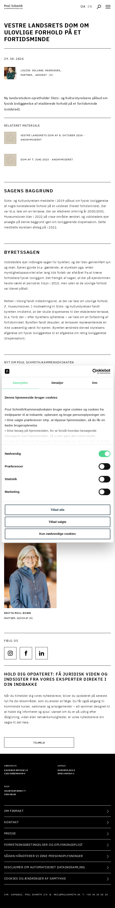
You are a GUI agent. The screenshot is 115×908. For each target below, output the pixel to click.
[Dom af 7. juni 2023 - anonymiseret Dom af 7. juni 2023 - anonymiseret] (53, 160)
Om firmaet (14, 811)
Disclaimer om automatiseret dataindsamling (44, 867)
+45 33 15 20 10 (97, 895)
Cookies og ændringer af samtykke (35, 878)
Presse (10, 833)
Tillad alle (57, 509)
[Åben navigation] (108, 7)
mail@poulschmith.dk (67, 895)
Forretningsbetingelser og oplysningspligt (43, 844)
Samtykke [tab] (20, 382)
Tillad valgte (57, 522)
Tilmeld (39, 742)
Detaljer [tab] (57, 382)
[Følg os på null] (10, 653)
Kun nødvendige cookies (57, 534)
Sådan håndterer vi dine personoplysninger (43, 856)
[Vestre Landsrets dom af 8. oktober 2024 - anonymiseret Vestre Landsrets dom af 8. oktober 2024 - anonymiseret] (53, 138)
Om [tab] (95, 382)
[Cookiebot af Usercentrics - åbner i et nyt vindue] (92, 371)
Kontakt (11, 822)
